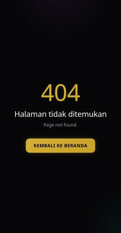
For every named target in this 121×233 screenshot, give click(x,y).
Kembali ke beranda (60, 145)
